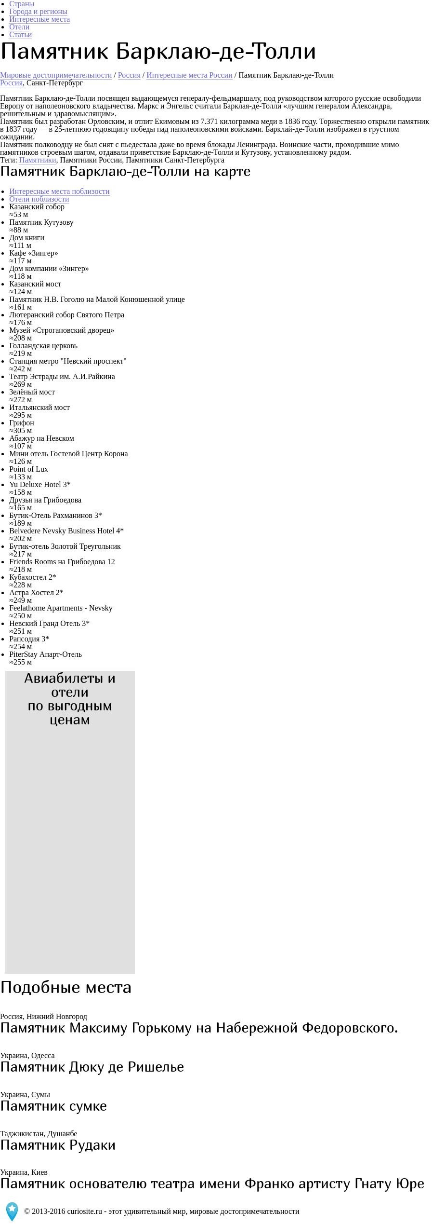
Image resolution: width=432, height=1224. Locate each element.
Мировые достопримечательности (56, 75)
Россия (129, 75)
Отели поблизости (39, 199)
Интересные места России (189, 75)
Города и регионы (38, 11)
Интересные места (39, 19)
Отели (19, 27)
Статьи (20, 34)
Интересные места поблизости (59, 191)
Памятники (37, 160)
